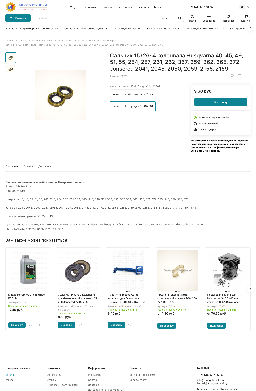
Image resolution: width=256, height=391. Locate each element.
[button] (250, 289)
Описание (11, 166)
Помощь (135, 368)
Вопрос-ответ (138, 379)
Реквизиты (94, 374)
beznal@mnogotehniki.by (212, 383)
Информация (96, 368)
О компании (54, 374)
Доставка (44, 166)
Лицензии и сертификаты (62, 384)
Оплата (28, 166)
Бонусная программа (142, 374)
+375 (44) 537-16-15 (200, 7)
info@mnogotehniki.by (210, 380)
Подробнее (167, 325)
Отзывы (51, 379)
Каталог (10, 374)
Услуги (9, 379)
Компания (53, 368)
